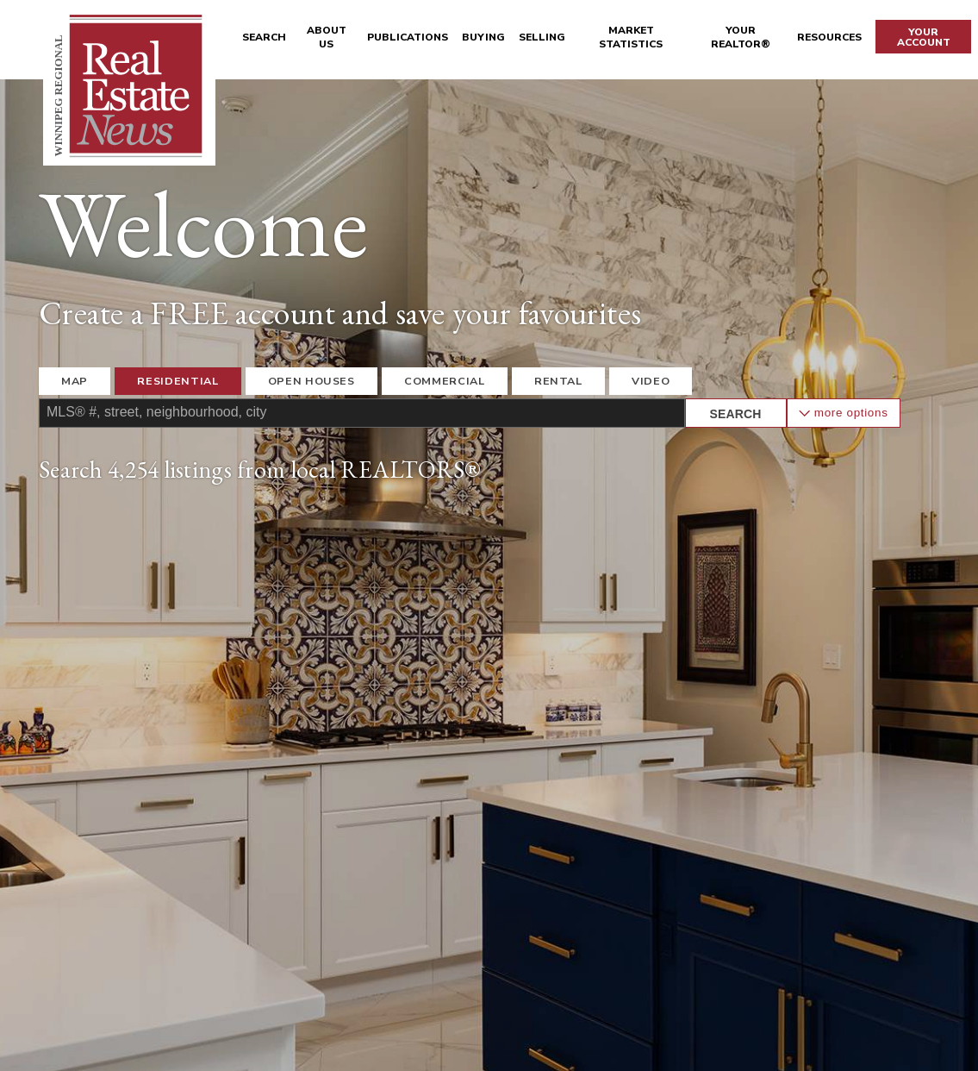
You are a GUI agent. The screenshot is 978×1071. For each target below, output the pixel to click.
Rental (558, 380)
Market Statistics (631, 37)
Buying (483, 37)
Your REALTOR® (740, 37)
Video (651, 380)
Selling (542, 37)
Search (264, 37)
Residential (177, 380)
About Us (326, 37)
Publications (407, 37)
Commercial (444, 380)
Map (74, 380)
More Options (843, 412)
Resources (829, 37)
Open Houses (311, 380)
